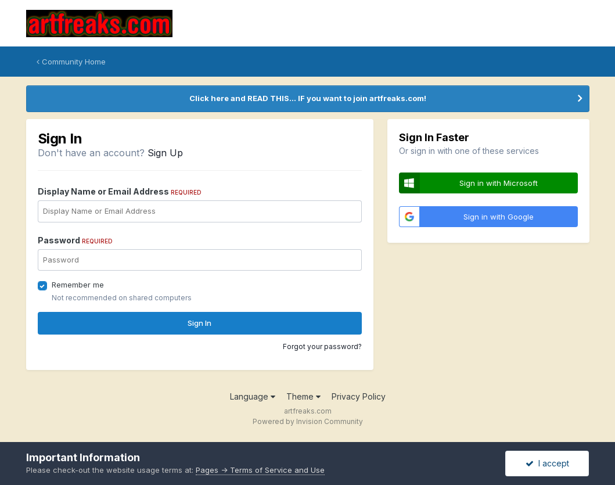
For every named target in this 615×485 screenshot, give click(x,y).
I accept (547, 463)
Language (252, 396)
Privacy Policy (359, 396)
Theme (303, 396)
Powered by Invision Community (308, 421)
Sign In (199, 323)
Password (75, 240)
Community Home (71, 61)
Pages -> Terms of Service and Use (260, 470)
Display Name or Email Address (120, 191)
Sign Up (165, 153)
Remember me (78, 284)
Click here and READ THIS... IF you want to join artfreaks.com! (307, 98)
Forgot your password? (322, 346)
